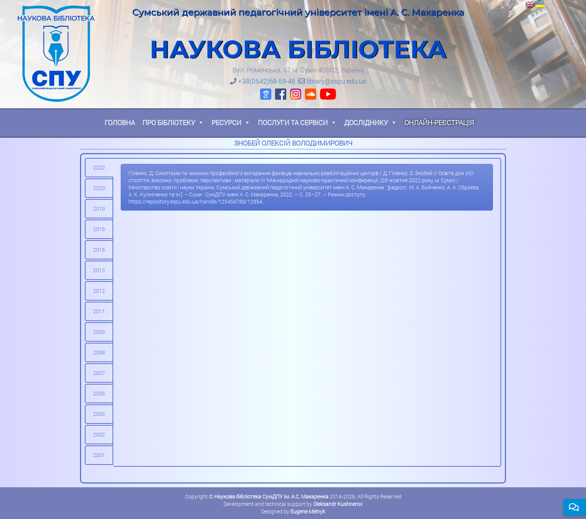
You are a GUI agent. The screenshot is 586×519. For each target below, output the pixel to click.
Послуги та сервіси (297, 122)
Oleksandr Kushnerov (338, 503)
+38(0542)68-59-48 (266, 81)
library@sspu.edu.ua (336, 81)
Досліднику (370, 122)
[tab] (99, 167)
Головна (120, 122)
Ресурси (231, 122)
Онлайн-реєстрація (439, 122)
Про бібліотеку (173, 122)
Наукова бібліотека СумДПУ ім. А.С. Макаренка (271, 496)
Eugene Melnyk (307, 511)
